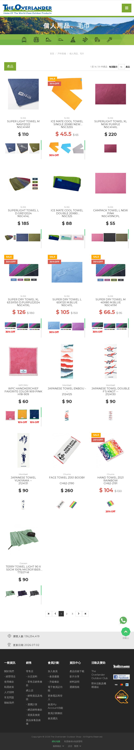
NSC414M (23, 127)
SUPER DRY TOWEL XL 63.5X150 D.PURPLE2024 (23, 301)
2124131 (23, 483)
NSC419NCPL (111, 216)
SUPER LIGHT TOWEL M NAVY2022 (23, 123)
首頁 (52, 53)
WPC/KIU (23, 385)
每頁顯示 (113, 66)
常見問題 (9, 697)
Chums (67, 474)
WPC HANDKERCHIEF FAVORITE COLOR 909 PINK (23, 390)
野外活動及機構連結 (98, 685)
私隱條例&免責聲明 (73, 741)
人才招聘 (9, 692)
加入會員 (53, 671)
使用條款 (9, 681)
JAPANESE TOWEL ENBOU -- (67, 390)
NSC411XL (23, 305)
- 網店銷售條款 (34, 709)
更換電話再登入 (55, 697)
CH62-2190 (67, 483)
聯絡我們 (9, 702)
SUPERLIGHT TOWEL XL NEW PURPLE (110, 123)
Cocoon (23, 563)
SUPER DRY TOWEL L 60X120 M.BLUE (67, 301)
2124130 (110, 394)
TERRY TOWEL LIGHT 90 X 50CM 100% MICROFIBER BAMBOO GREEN (23, 569)
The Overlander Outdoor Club (99, 674)
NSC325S (67, 127)
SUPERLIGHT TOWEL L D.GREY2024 (23, 212)
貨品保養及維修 (33, 721)
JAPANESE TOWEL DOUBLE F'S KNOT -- (111, 390)
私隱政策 (9, 686)
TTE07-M (23, 572)
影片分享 (74, 676)
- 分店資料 (31, 676)
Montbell (66, 385)
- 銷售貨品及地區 (34, 697)
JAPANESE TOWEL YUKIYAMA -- (23, 479)
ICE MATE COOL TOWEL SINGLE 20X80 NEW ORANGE (67, 124)
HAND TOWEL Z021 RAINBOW (110, 479)
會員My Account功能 (55, 706)
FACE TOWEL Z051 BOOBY (67, 477)
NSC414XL (110, 127)
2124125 (67, 394)
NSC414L (23, 216)
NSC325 (67, 216)
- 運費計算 (31, 704)
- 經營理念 (10, 676)
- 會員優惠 (53, 676)
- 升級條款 (53, 681)
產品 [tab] (10, 66)
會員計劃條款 (55, 713)
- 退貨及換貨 (33, 714)
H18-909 (23, 394)
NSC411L (67, 305)
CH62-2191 (110, 483)
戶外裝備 (62, 53)
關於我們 (9, 671)
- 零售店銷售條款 (34, 683)
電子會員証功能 (55, 688)
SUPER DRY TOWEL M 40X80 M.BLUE (111, 301)
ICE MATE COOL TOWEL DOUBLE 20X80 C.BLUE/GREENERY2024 (67, 213)
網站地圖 (56, 741)
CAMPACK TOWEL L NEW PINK (110, 212)
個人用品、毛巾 (76, 53)
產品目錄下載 (77, 671)
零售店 (29, 671)
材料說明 (74, 681)
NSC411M (111, 305)
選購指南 (74, 686)
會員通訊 (53, 718)
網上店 (29, 690)
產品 (128, 66)
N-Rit (23, 118)
